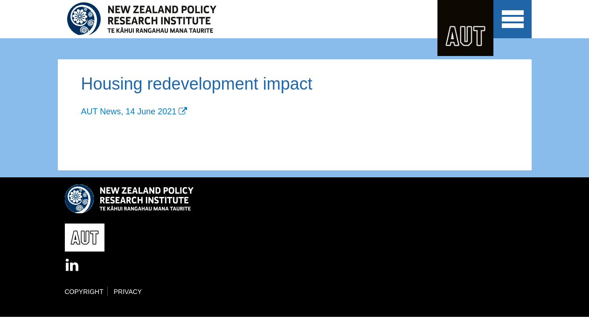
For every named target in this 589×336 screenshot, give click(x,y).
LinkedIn (73, 265)
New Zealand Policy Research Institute (148, 19)
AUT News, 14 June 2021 (129, 111)
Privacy (128, 291)
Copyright (84, 291)
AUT (465, 28)
